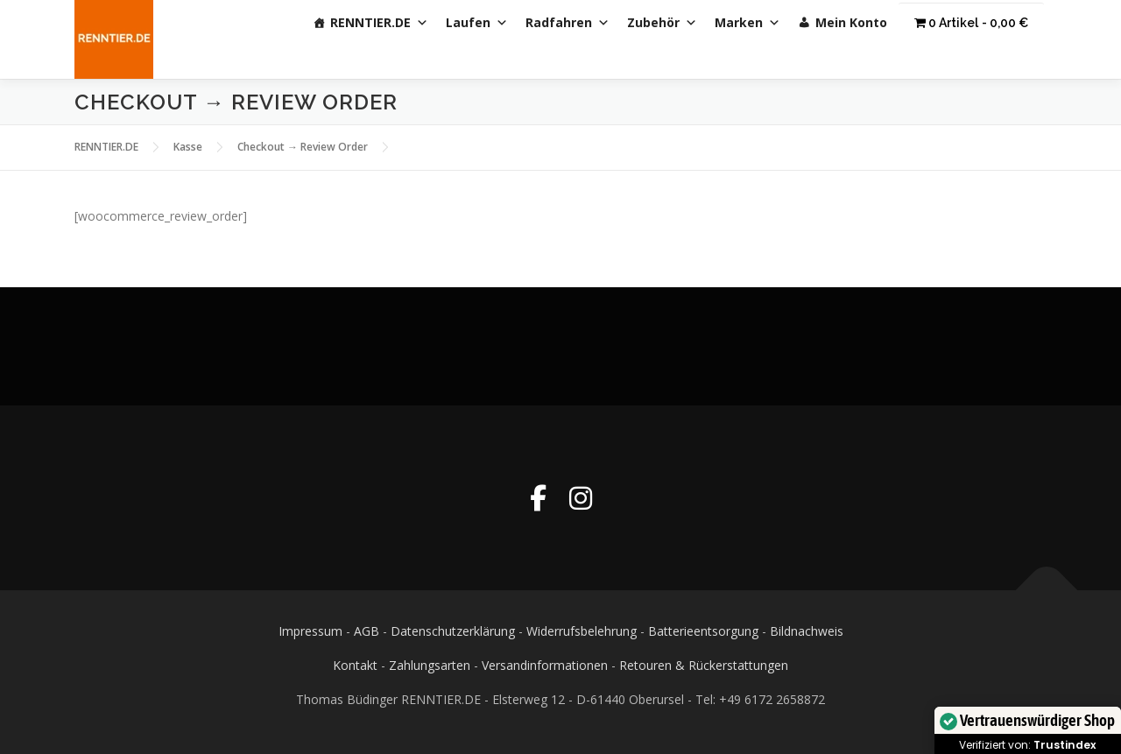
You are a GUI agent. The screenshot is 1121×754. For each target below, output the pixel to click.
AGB (366, 631)
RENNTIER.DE (379, 23)
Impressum (310, 631)
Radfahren (567, 23)
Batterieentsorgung (703, 631)
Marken (747, 23)
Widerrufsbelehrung (581, 631)
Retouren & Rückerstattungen (703, 665)
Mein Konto (851, 22)
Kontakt (355, 665)
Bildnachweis (806, 631)
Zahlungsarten (429, 665)
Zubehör (662, 23)
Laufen (477, 23)
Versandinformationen (545, 665)
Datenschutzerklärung (453, 631)
